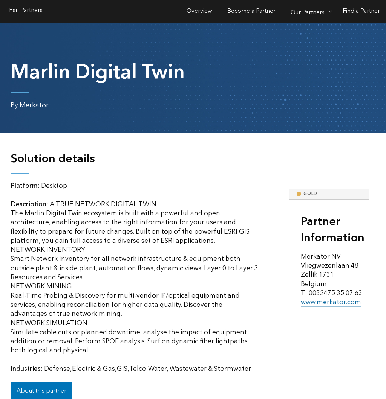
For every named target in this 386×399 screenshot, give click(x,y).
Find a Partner (361, 11)
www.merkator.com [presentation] (331, 302)
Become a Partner (251, 11)
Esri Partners (26, 11)
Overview (199, 11)
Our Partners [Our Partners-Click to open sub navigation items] (308, 13)
